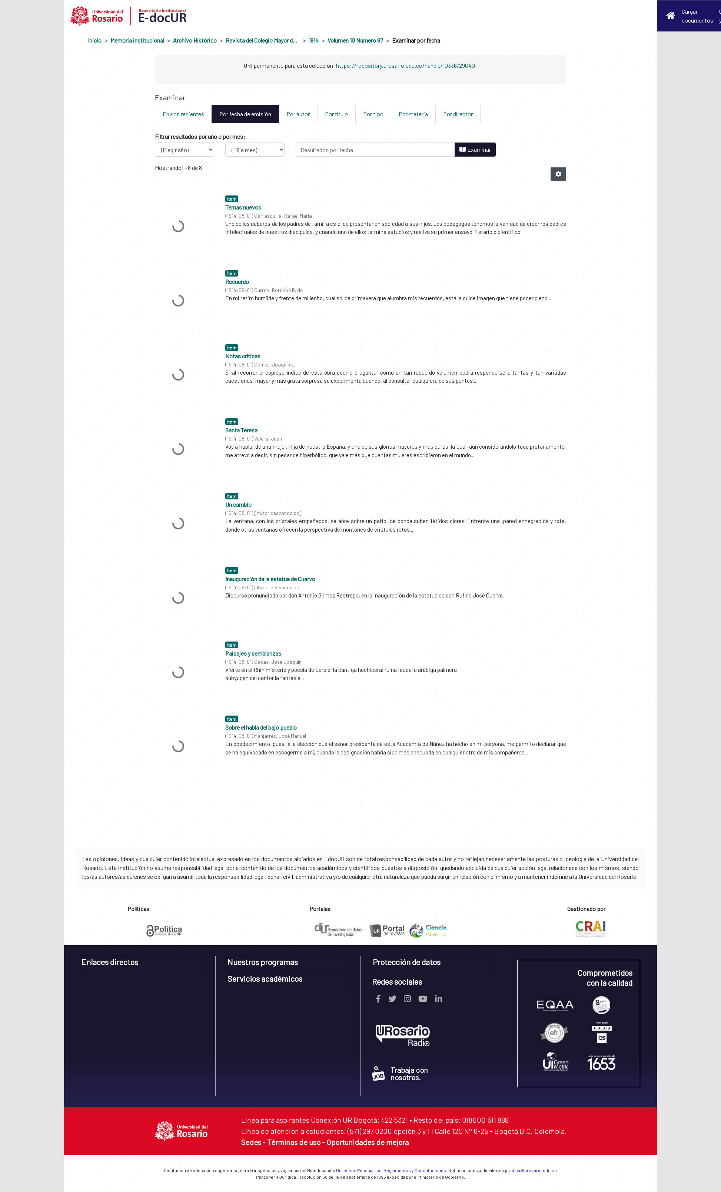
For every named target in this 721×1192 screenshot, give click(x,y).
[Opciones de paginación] (558, 174)
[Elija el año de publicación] (184, 150)
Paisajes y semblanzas (253, 653)
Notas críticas (242, 355)
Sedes (251, 1142)
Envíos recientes (183, 113)
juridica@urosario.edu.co (531, 1170)
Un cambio (238, 504)
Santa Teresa (241, 429)
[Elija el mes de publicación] (255, 150)
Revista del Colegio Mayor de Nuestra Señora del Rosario (263, 40)
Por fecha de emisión (245, 113)
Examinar (475, 149)
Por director (458, 113)
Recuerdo (237, 281)
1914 (314, 40)
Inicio (95, 40)
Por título (336, 113)
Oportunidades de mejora (367, 1142)
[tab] (142, 964)
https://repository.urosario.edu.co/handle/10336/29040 (405, 65)
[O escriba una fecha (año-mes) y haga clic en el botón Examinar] (375, 150)
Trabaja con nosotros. (400, 1073)
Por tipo (373, 113)
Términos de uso (293, 1142)
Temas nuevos (243, 207)
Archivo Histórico (195, 40)
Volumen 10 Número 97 (355, 40)
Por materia (413, 113)
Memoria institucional (137, 40)
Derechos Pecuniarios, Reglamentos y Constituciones (391, 1170)
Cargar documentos (697, 16)
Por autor (298, 113)
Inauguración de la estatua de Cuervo (270, 578)
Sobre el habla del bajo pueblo (261, 727)
